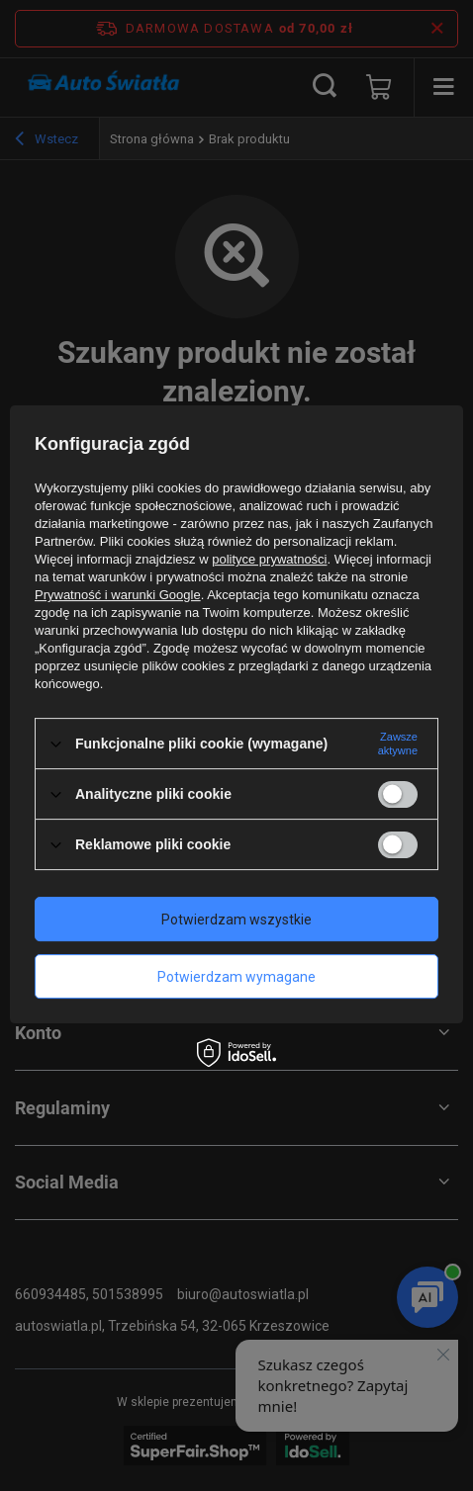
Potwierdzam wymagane (236, 977)
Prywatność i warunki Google (118, 594)
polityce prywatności (269, 559)
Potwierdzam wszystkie (236, 919)
